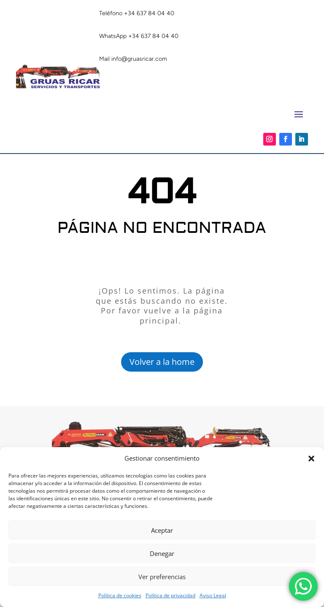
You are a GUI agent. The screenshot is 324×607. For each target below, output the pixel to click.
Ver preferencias (162, 576)
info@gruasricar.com (139, 58)
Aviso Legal (213, 595)
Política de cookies (119, 595)
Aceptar (162, 530)
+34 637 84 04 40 (149, 13)
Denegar (162, 553)
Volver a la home (162, 361)
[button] (311, 458)
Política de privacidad (170, 595)
